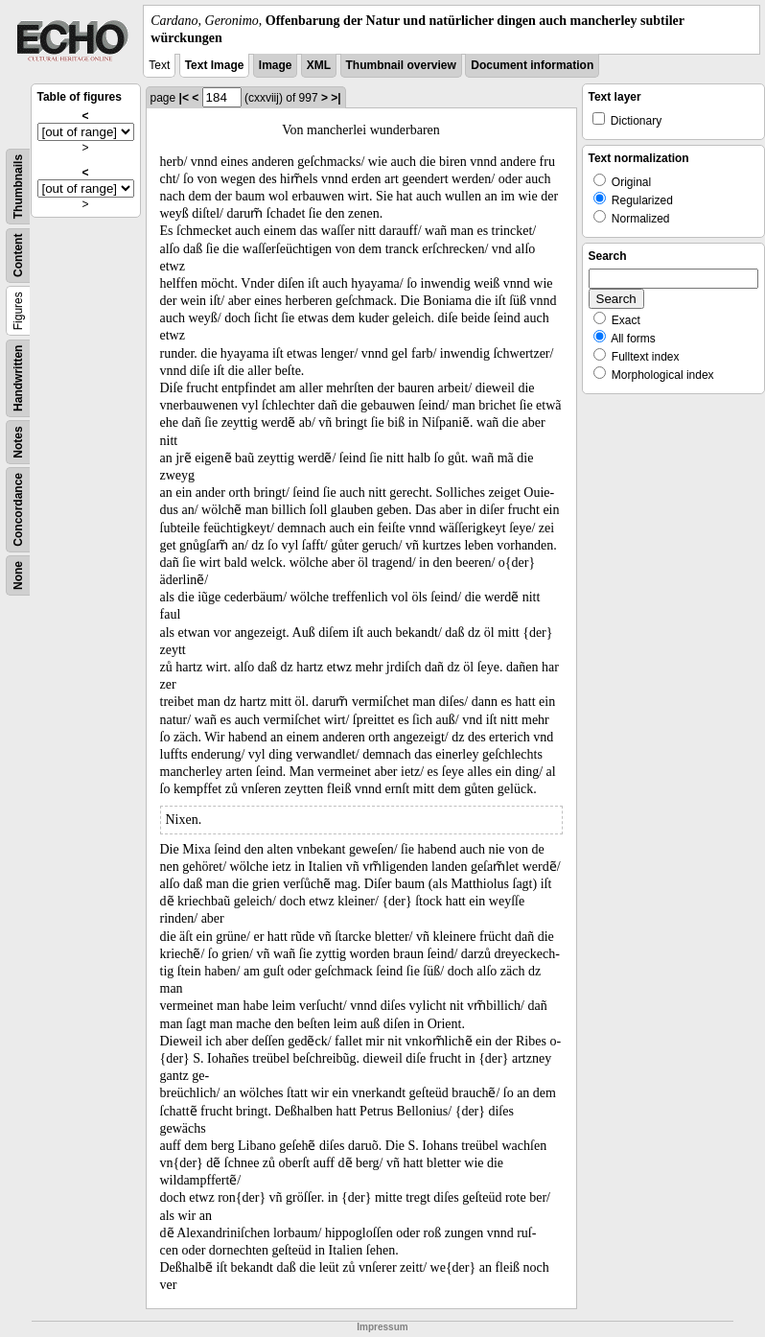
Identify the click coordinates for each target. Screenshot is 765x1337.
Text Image (214, 65)
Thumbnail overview (401, 65)
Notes (18, 442)
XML (319, 65)
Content (18, 255)
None (18, 575)
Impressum (382, 1327)
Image (275, 65)
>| (335, 98)
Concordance (18, 510)
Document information (532, 65)
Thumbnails (18, 186)
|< (184, 98)
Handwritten (18, 378)
